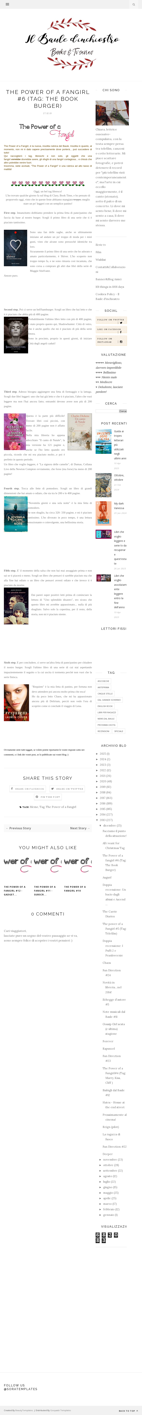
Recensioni (103, 731)
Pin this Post (50, 797)
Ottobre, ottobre (119, 478)
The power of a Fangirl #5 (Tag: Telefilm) (114, 928)
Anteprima (103, 687)
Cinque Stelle (105, 693)
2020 (103, 781)
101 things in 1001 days (110, 287)
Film (98, 252)
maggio (108, 1192)
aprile (107, 1198)
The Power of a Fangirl (61, 807)
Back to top (128, 1410)
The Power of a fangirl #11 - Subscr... (45, 890)
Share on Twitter (69, 788)
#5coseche (103, 681)
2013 (103, 820)
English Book (105, 706)
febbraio (108, 1209)
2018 (102, 792)
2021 (102, 776)
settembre (110, 1170)
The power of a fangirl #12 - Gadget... (15, 890)
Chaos (107, 963)
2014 (103, 814)
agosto (107, 1176)
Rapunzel (109, 1048)
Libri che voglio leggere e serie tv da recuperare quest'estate (120, 547)
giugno (107, 1187)
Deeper (108, 1154)
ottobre (108, 1165)
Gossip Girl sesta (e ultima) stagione (114, 1029)
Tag (42, 807)
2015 (102, 809)
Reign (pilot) (111, 1127)
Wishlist (101, 259)
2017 (102, 798)
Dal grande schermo (109, 699)
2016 (103, 803)
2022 (103, 770)
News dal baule (106, 718)
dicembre (109, 825)
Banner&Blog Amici (108, 279)
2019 (103, 787)
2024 (103, 759)
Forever (108, 1041)
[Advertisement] (111, 1308)
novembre (110, 1159)
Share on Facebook (29, 788)
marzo (107, 1204)
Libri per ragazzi (107, 712)
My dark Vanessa (119, 506)
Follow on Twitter (111, 321)
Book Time (66, 195)
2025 (103, 753)
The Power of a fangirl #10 (75, 888)
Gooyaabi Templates (60, 1410)
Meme (34, 807)
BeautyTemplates (24, 1410)
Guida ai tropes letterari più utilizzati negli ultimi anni (120, 444)
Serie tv (101, 245)
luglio (106, 1181)
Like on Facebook (111, 330)
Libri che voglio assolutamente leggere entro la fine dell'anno (120, 591)
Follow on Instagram (111, 340)
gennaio (108, 1215)
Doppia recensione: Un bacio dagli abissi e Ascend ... (114, 894)
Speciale (118, 731)
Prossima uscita (106, 725)
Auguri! (107, 877)
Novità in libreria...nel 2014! (112, 987)
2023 (103, 764)
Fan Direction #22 (115, 1146)
